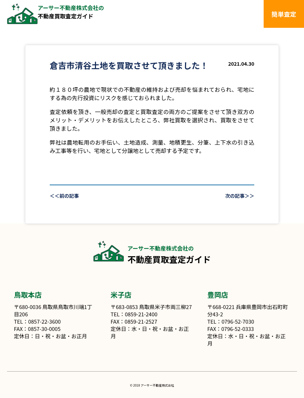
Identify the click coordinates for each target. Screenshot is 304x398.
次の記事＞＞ (239, 195)
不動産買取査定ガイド (71, 11)
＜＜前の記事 (64, 195)
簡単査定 (283, 13)
